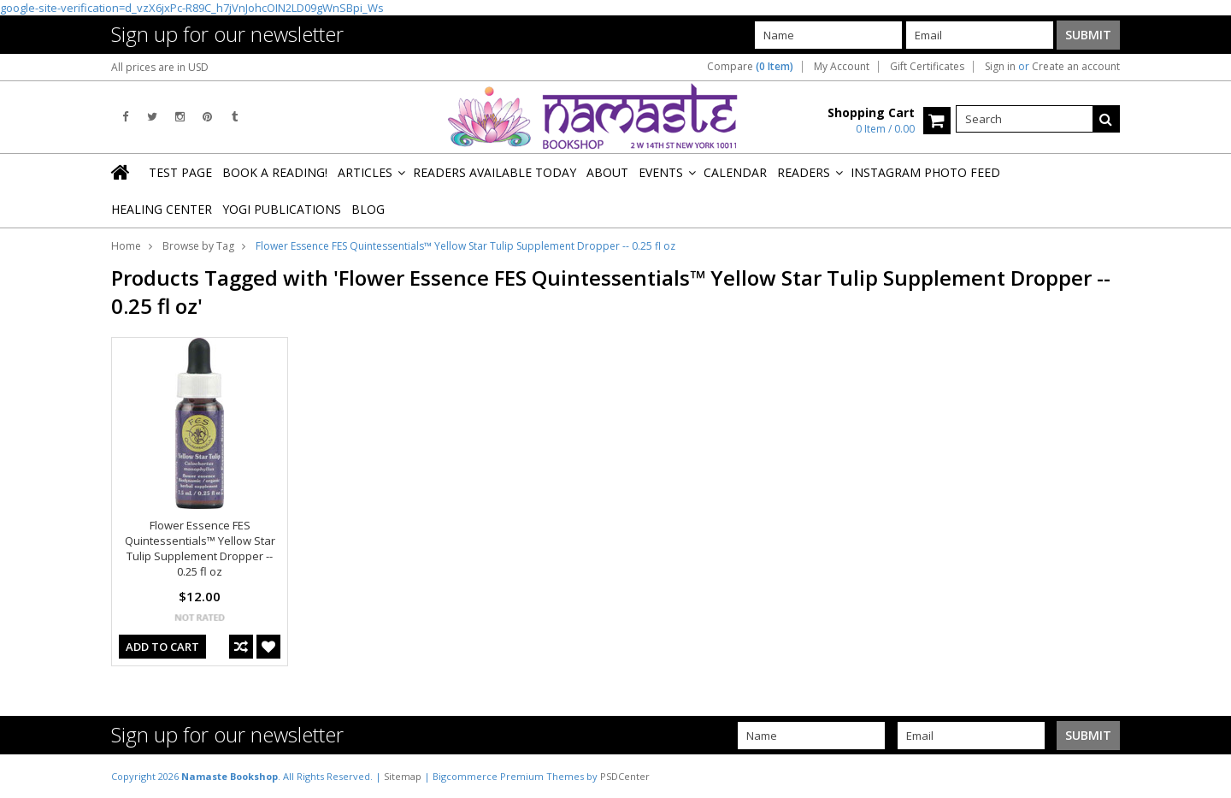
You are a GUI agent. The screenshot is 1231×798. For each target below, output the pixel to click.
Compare (750, 67)
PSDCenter (625, 776)
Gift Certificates (927, 67)
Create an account (1076, 67)
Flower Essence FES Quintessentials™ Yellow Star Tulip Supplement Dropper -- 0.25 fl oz (200, 548)
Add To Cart (162, 646)
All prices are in (160, 67)
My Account (841, 67)
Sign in (1000, 67)
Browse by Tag (198, 246)
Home (126, 246)
